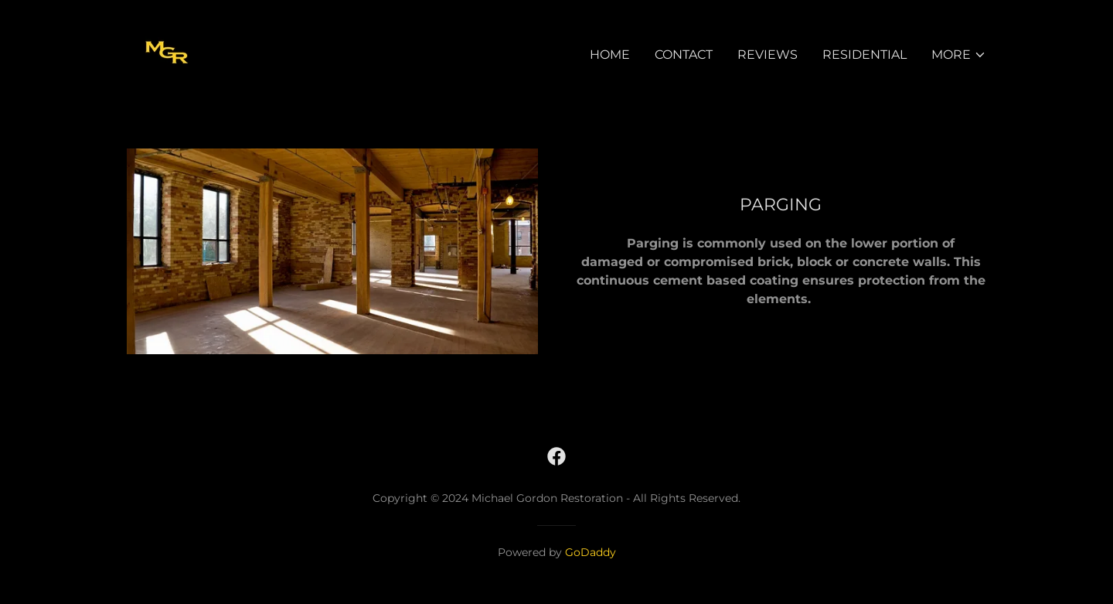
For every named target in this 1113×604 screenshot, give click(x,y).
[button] (958, 55)
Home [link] (610, 54)
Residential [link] (864, 54)
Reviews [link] (767, 54)
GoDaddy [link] (590, 552)
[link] (167, 51)
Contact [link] (684, 54)
